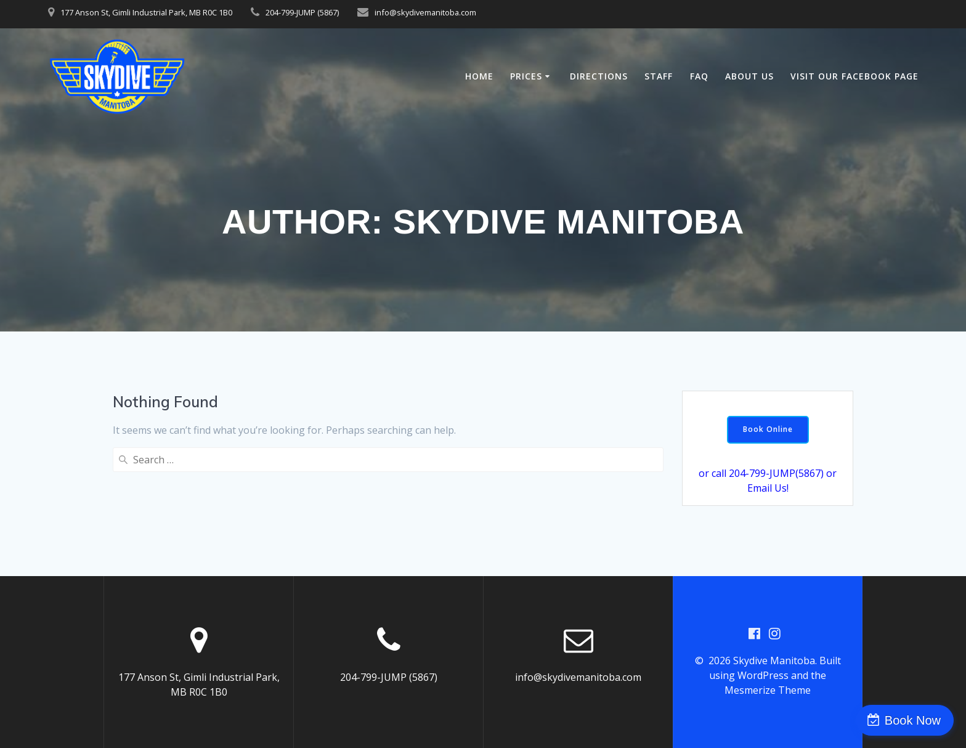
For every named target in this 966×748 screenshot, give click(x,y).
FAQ (699, 76)
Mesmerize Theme (767, 690)
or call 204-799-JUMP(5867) (761, 473)
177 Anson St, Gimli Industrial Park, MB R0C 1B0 (146, 12)
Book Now (913, 720)
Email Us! (768, 488)
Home (479, 76)
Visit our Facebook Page (854, 76)
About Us (749, 76)
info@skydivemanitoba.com (425, 12)
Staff (658, 76)
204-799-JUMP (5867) (302, 12)
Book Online (768, 429)
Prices (526, 76)
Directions (599, 76)
